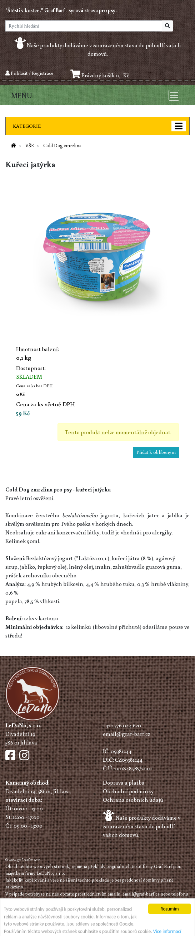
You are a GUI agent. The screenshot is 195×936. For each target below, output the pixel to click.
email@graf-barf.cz (126, 733)
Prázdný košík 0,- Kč (99, 75)
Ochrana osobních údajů (133, 799)
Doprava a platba (124, 782)
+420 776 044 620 (122, 725)
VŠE (29, 145)
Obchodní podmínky (128, 791)
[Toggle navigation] (174, 95)
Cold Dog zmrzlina (62, 145)
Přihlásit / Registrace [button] (29, 73)
